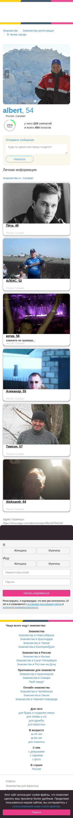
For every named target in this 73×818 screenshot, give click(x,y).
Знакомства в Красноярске (36, 674)
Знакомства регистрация (38, 30)
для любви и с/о (36, 716)
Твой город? (36, 681)
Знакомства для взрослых (22, 785)
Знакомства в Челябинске (36, 691)
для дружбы (36, 720)
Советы (10, 781)
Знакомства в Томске (36, 643)
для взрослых (36, 724)
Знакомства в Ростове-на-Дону (36, 664)
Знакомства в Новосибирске (36, 635)
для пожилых (36, 741)
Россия (36, 769)
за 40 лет (36, 734)
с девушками (36, 751)
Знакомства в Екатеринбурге (36, 646)
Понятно (36, 812)
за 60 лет (36, 737)
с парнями (36, 755)
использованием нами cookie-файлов (36, 806)
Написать (20, 159)
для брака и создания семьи (37, 712)
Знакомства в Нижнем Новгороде (37, 699)
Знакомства (10, 30)
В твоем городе (17, 34)
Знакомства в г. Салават (18, 178)
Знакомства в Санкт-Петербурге (36, 660)
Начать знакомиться (36, 593)
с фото (36, 759)
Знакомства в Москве (36, 656)
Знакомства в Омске (37, 695)
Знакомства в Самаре (36, 677)
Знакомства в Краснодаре (36, 639)
